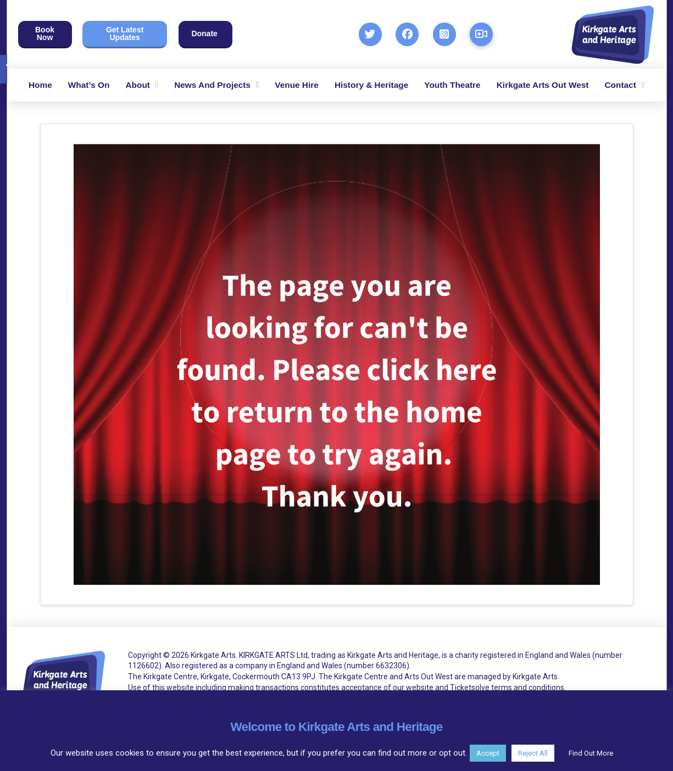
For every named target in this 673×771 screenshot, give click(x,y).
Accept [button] (487, 753)
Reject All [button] (533, 753)
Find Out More (591, 753)
